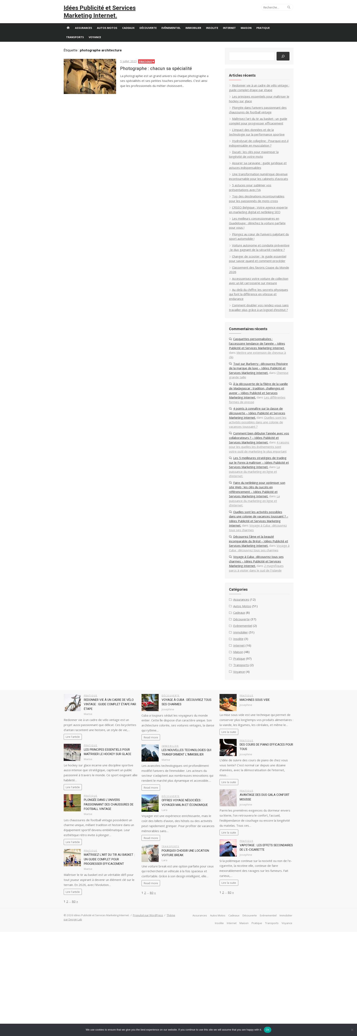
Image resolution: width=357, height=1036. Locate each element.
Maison (249, 35)
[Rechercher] (280, 63)
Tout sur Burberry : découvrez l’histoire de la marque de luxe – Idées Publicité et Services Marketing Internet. (255, 393)
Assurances (86, 35)
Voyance (98, 45)
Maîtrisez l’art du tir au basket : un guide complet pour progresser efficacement (112, 899)
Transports (78, 45)
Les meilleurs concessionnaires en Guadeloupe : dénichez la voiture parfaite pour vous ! (256, 235)
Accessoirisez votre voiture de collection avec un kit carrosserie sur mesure (253, 299)
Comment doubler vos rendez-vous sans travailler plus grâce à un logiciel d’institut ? (254, 330)
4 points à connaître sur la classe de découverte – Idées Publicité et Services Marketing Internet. (256, 438)
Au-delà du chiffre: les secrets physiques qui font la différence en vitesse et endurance (257, 315)
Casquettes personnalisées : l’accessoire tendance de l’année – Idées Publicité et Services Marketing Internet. (256, 369)
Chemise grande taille (250, 403)
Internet (232, 35)
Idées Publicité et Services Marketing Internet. (93, 15)
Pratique (266, 35)
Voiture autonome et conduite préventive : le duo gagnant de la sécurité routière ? (256, 261)
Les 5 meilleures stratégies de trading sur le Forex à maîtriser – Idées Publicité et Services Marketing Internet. (256, 492)
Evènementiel (173, 35)
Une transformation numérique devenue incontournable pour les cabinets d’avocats (257, 186)
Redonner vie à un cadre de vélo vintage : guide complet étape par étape (111, 739)
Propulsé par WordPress (151, 955)
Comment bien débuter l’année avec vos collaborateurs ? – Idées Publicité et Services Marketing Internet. (255, 463)
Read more (152, 772)
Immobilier (196, 35)
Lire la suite (228, 771)
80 (76, 941)
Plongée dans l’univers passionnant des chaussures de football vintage (111, 844)
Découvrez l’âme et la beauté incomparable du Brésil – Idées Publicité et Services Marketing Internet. (255, 571)
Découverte (150, 35)
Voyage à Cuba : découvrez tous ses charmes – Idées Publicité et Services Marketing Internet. (255, 596)
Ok (267, 1029)
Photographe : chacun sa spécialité (159, 76)
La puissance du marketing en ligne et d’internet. (255, 501)
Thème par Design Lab (80, 959)
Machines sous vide (254, 734)
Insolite (215, 35)
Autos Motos (110, 35)
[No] (352, 1030)
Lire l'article (76, 776)
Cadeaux (131, 35)
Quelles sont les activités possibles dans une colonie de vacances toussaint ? (256, 447)
